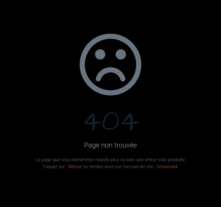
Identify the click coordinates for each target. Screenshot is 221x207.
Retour (74, 166)
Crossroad (166, 166)
